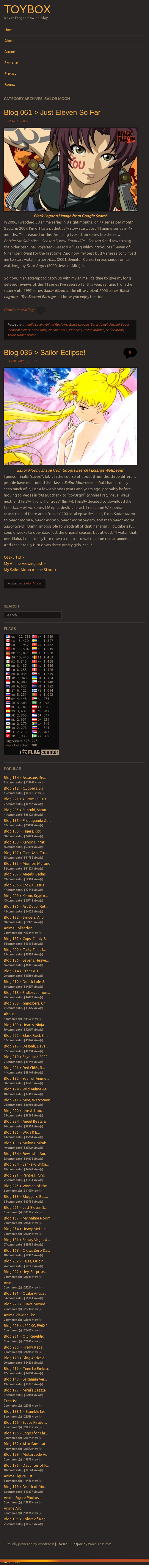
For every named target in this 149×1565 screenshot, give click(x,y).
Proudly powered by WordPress (30, 1544)
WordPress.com (100, 1544)
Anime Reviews (56, 324)
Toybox (27, 9)
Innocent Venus (18, 330)
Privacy (10, 73)
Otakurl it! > (14, 557)
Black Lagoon (79, 324)
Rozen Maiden (93, 330)
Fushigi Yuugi (119, 324)
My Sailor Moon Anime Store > (30, 570)
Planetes (75, 330)
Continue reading (25, 310)
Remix (9, 84)
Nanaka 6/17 (57, 330)
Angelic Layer (33, 324)
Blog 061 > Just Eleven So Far (52, 112)
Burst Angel (98, 324)
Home (9, 30)
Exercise (11, 63)
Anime (9, 52)
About (9, 41)
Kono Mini (39, 330)
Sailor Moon (114, 330)
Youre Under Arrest (21, 335)
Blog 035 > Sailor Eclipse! (44, 352)
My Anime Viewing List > (25, 563)
